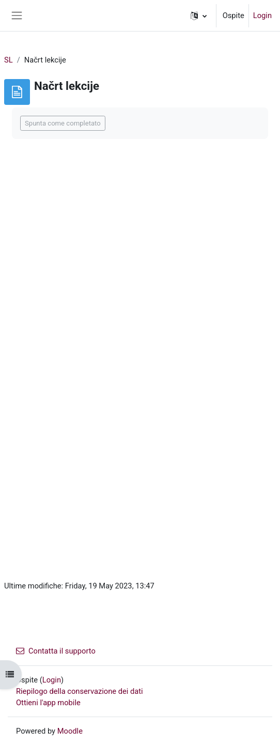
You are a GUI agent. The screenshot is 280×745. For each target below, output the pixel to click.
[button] (198, 15)
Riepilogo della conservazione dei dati (79, 691)
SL (8, 60)
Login (262, 15)
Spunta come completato (63, 123)
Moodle (70, 731)
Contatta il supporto (56, 651)
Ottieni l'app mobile (48, 702)
